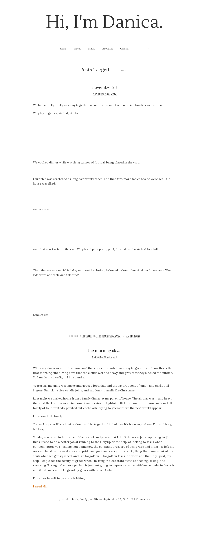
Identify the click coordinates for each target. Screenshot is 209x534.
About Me (107, 48)
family (83, 499)
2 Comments (142, 499)
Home (63, 48)
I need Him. (41, 486)
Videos (77, 48)
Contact (124, 48)
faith (75, 499)
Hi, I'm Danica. (104, 22)
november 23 (104, 87)
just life (87, 335)
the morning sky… (104, 350)
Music (91, 48)
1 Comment (133, 335)
